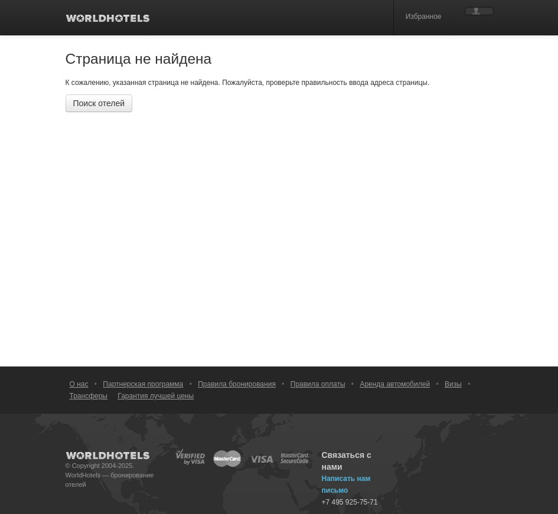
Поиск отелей (99, 103)
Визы (453, 384)
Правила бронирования (237, 384)
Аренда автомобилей (395, 384)
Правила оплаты (318, 384)
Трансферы (88, 396)
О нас (79, 384)
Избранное (424, 16)
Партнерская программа (143, 384)
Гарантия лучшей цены (156, 396)
